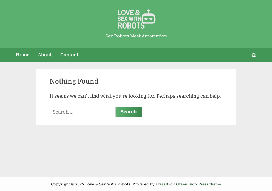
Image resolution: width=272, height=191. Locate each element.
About (45, 54)
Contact (69, 54)
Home (22, 54)
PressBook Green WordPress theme (188, 184)
